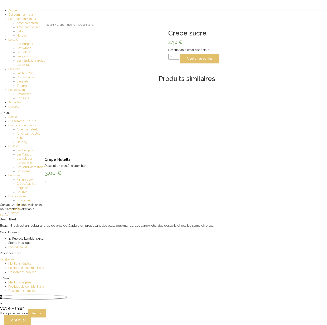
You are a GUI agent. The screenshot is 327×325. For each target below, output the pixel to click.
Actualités (14, 102)
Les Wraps (24, 48)
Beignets (22, 81)
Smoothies (24, 94)
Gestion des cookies (22, 272)
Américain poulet (28, 27)
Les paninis (24, 56)
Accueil (13, 10)
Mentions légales (19, 263)
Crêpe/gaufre (26, 77)
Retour (36, 313)
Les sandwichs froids (31, 60)
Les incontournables (22, 18)
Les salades (25, 52)
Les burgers (25, 44)
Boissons (23, 98)
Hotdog (22, 35)
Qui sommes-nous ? (22, 14)
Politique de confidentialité (26, 267)
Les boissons (17, 89)
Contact (13, 106)
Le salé (13, 39)
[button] (163, 113)
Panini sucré (25, 73)
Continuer (17, 320)
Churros (22, 85)
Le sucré (14, 69)
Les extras (23, 64)
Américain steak (27, 23)
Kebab (21, 31)
